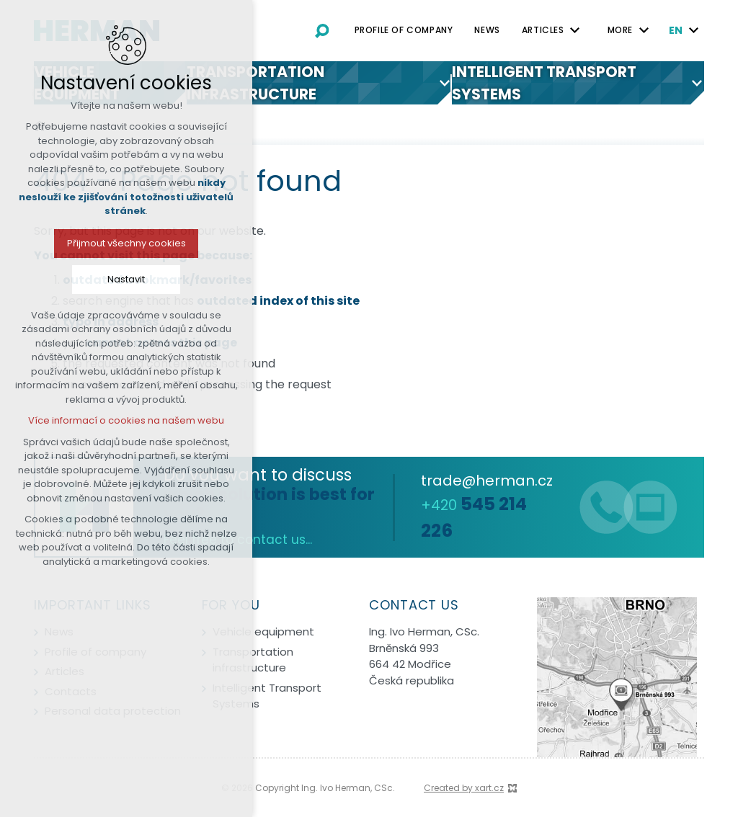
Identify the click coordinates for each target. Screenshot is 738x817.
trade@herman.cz (487, 480)
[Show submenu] (575, 30)
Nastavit (122, 279)
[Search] (322, 30)
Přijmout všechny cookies (122, 243)
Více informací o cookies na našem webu (123, 420)
